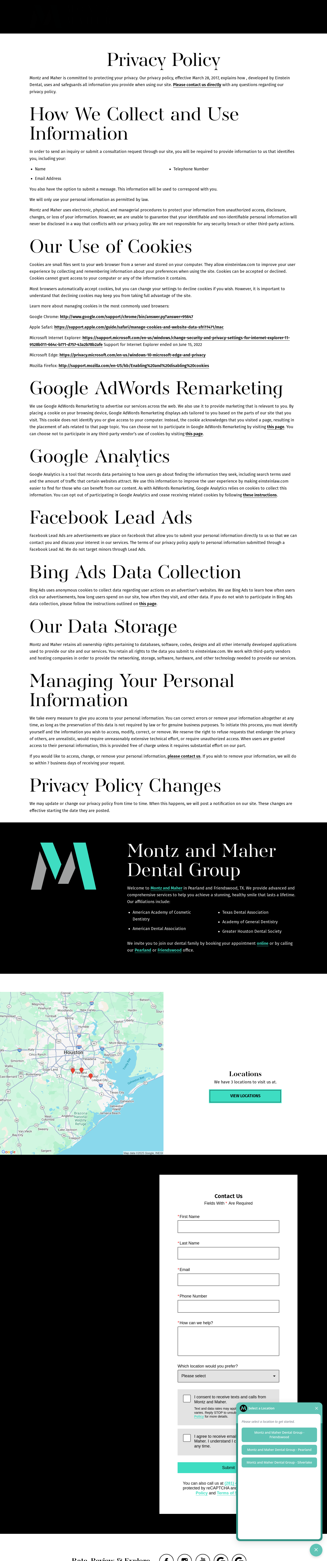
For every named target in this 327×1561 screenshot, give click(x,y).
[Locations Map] (82, 1073)
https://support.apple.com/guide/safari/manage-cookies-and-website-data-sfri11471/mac (139, 327)
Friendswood (170, 950)
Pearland (143, 950)
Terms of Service (233, 1493)
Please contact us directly (197, 84)
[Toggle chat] (316, 1550)
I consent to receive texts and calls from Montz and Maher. (234, 1407)
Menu (287, 17)
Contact (261, 16)
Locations (235, 16)
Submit (228, 1467)
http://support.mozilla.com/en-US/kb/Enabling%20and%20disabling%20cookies (134, 365)
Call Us (209, 16)
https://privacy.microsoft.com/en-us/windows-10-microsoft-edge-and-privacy (132, 355)
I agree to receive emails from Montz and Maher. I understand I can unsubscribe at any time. (231, 1441)
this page (275, 426)
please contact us (184, 756)
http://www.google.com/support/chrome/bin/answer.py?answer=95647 (126, 316)
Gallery (186, 16)
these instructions (260, 495)
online (262, 943)
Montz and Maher (166, 888)
